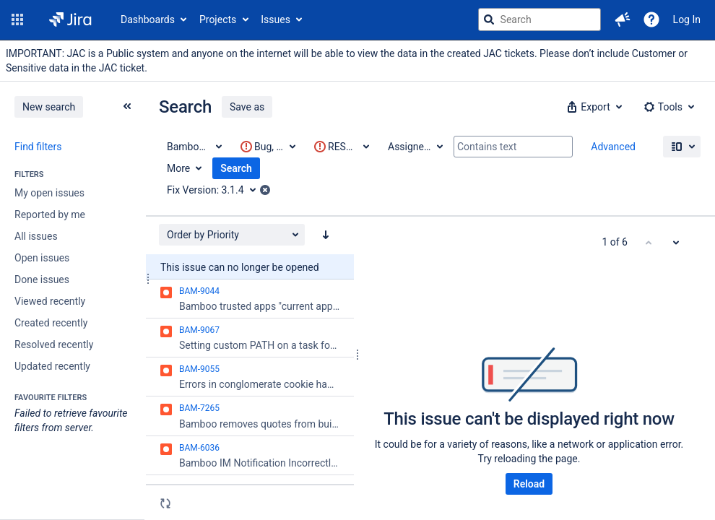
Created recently (50, 323)
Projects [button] (217, 19)
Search (236, 168)
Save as (247, 107)
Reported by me (49, 214)
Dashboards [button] (148, 19)
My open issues (49, 193)
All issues (36, 236)
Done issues (41, 279)
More (178, 168)
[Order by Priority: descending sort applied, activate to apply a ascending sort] (325, 235)
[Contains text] (513, 146)
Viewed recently (49, 301)
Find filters (37, 146)
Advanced (613, 146)
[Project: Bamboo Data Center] (193, 146)
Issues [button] (275, 19)
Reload (529, 484)
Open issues (41, 258)
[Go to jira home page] (70, 19)
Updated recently (52, 366)
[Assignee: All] (414, 146)
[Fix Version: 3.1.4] (216, 190)
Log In (687, 19)
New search (48, 107)
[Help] (651, 19)
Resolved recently (53, 344)
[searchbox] (539, 19)
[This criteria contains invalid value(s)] (267, 146)
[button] (17, 19)
